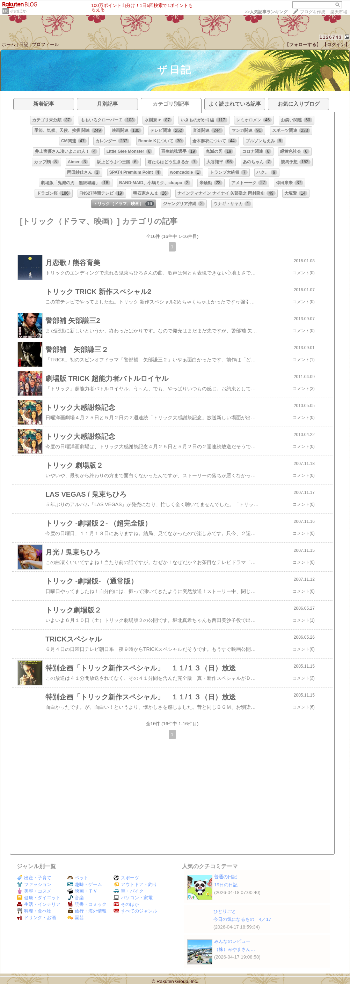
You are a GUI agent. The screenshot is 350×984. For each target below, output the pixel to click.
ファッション (34, 884)
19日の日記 (226, 884)
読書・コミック (87, 904)
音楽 (75, 897)
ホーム (8, 44)
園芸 (75, 917)
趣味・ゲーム (84, 884)
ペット (77, 877)
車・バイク (129, 891)
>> (266, 11)
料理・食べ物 (34, 911)
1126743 (331, 37)
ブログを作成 (312, 11)
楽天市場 (338, 11)
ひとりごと (224, 911)
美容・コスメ (34, 891)
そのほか (18, 11)
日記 (23, 44)
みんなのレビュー (232, 941)
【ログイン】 (336, 44)
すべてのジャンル (135, 911)
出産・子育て (34, 877)
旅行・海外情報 (87, 911)
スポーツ (126, 877)
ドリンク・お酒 (36, 917)
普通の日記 (225, 876)
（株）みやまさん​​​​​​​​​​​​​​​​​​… (234, 949)
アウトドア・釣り (135, 884)
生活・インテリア (38, 904)
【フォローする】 (303, 44)
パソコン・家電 (133, 897)
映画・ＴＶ (82, 891)
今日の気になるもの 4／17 (242, 919)
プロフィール (45, 44)
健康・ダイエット (38, 897)
